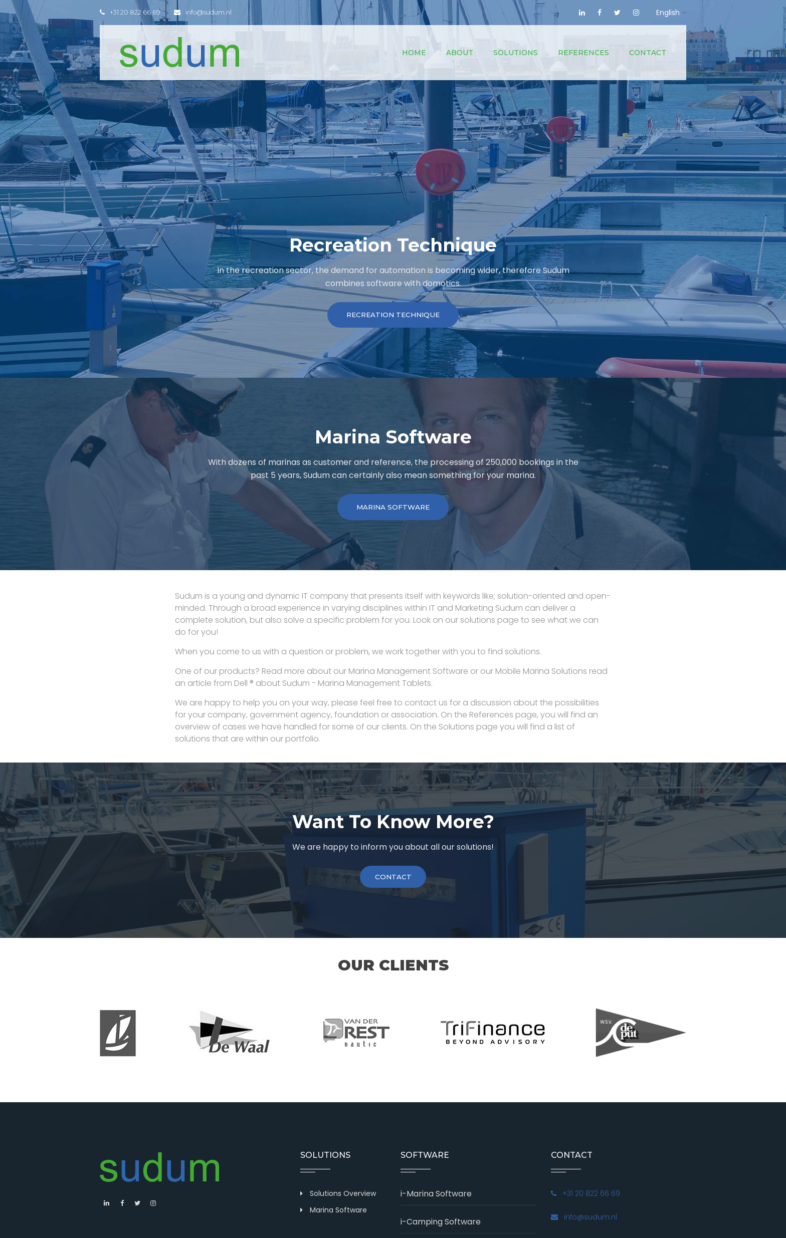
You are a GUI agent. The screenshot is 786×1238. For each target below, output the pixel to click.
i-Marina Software (436, 1199)
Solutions (515, 52)
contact (393, 881)
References (583, 52)
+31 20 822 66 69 (130, 13)
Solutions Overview (343, 1199)
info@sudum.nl (205, 13)
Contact (647, 52)
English (668, 13)
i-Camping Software (441, 1227)
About (459, 52)
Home (414, 52)
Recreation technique (393, 316)
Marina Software (393, 510)
